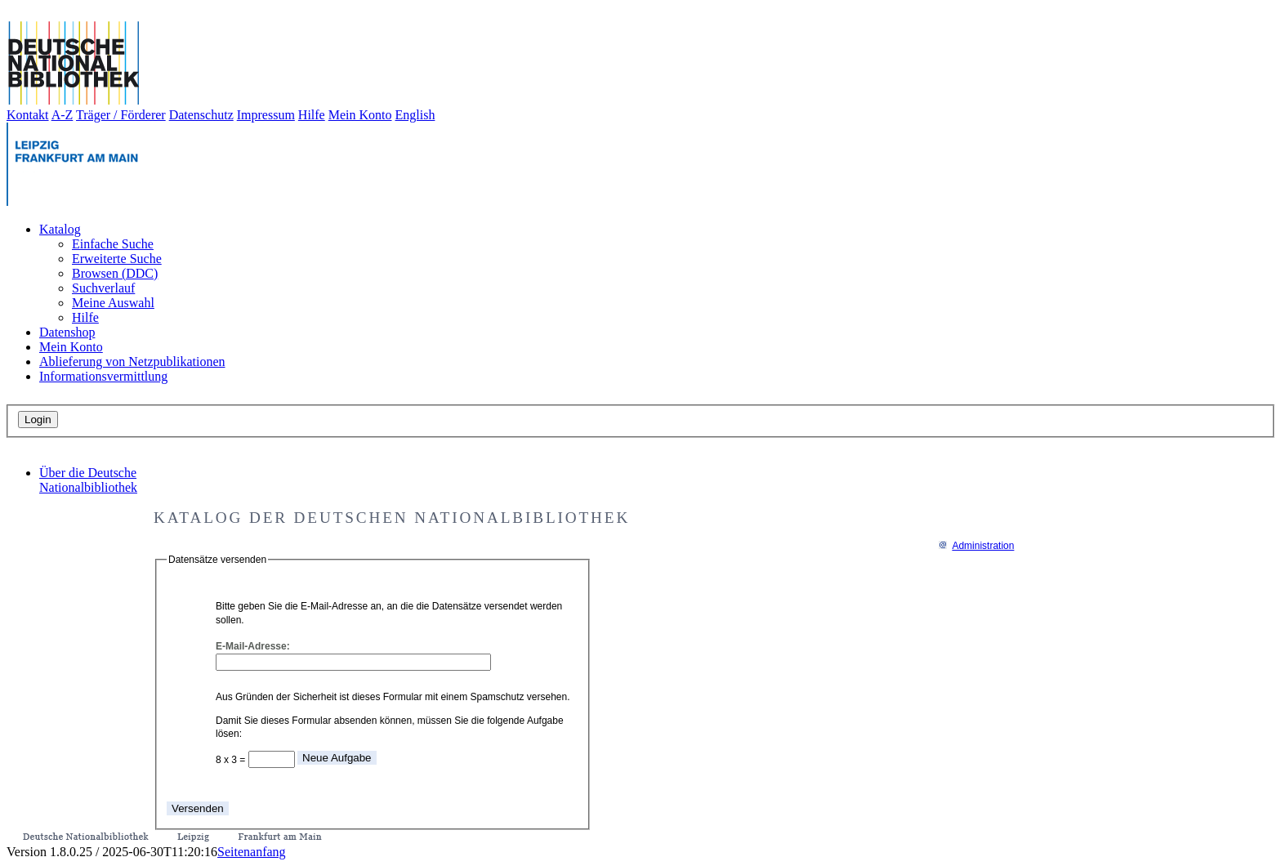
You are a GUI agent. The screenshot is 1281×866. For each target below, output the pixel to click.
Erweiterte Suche (117, 259)
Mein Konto (360, 115)
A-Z (62, 115)
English (415, 115)
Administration (976, 545)
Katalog (60, 229)
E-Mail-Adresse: (253, 646)
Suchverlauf (103, 288)
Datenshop (67, 332)
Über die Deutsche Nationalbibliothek (88, 480)
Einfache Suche (113, 244)
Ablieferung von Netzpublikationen (132, 361)
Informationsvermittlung (103, 376)
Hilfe (311, 115)
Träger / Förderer (121, 115)
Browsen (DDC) (115, 273)
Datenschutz (201, 115)
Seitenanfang (251, 852)
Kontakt (28, 115)
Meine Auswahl (113, 303)
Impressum (266, 115)
